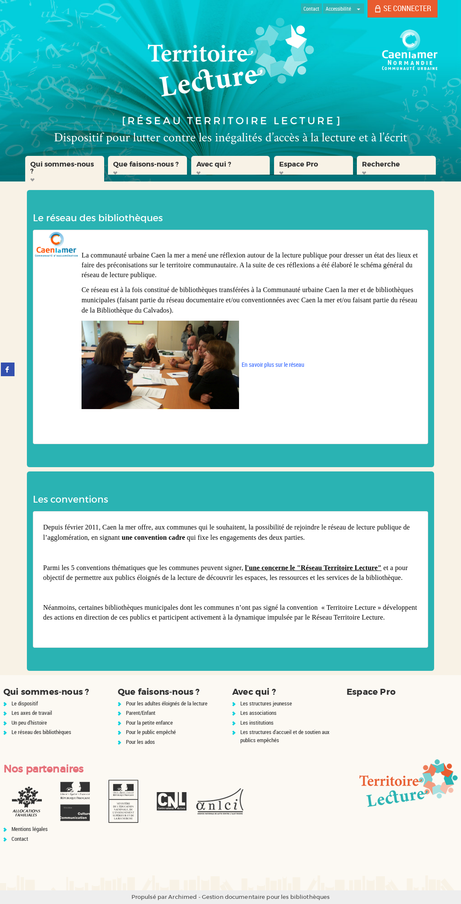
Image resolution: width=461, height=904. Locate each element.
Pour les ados (140, 742)
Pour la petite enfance (149, 722)
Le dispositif (25, 703)
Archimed (182, 897)
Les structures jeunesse (266, 703)
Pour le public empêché (151, 732)
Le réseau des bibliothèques (41, 732)
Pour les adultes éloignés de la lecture (166, 703)
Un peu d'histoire (29, 722)
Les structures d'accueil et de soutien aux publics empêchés (285, 736)
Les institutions (257, 722)
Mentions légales (30, 829)
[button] (64, 168)
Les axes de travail (32, 713)
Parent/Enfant (140, 713)
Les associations (258, 713)
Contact (20, 839)
